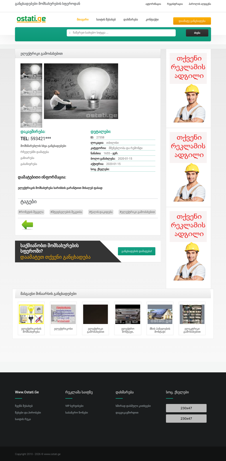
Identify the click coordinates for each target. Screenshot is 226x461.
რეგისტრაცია (173, 4)
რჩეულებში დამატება (34, 152)
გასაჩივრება (28, 164)
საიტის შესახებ (106, 19)
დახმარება (130, 19)
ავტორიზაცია (152, 4)
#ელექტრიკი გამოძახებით (137, 212)
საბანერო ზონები (76, 412)
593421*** (35, 138)
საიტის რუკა (23, 419)
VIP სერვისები (74, 406)
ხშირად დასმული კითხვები (133, 406)
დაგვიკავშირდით (127, 412)
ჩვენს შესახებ (24, 406)
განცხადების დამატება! (136, 251)
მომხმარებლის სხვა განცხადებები (43, 146)
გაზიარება (27, 158)
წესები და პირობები (28, 412)
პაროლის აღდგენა (198, 4)
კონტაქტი (152, 19)
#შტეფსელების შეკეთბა (66, 212)
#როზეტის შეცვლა (31, 212)
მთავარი (82, 19)
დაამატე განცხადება (192, 21)
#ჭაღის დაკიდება (101, 212)
